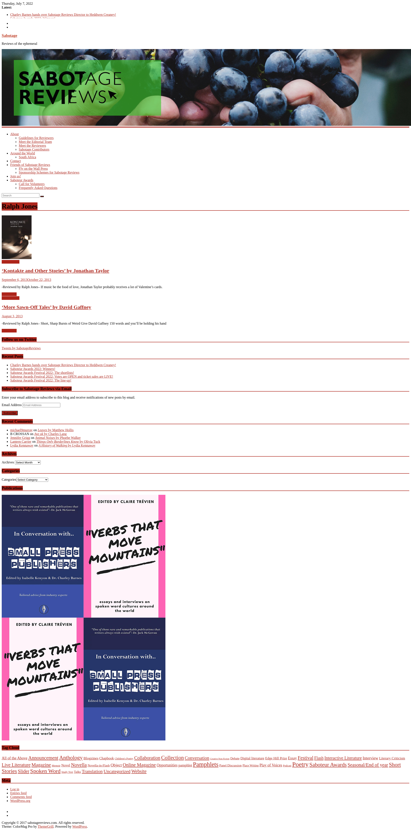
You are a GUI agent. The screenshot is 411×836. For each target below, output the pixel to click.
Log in (14, 789)
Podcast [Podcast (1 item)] (287, 765)
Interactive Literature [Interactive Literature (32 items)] (343, 758)
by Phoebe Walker (58, 438)
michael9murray (21, 430)
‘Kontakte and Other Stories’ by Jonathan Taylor (55, 270)
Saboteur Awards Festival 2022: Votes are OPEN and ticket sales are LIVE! (61, 376)
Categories (9, 479)
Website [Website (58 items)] (139, 771)
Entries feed (18, 793)
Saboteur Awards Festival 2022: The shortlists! (42, 372)
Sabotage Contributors (34, 149)
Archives (8, 462)
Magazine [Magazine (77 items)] (41, 765)
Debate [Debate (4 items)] (234, 758)
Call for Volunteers (32, 184)
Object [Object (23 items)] (116, 765)
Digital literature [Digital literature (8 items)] (252, 758)
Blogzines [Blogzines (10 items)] (91, 758)
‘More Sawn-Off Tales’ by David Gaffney (46, 307)
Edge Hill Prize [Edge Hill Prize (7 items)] (276, 758)
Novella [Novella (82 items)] (79, 765)
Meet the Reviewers (32, 145)
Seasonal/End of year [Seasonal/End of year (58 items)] (367, 765)
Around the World (22, 153)
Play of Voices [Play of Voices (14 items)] (270, 765)
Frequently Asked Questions (38, 188)
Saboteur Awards (21, 180)
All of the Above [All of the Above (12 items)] (14, 758)
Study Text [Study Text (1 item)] (67, 772)
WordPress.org (20, 801)
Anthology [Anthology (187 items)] (71, 758)
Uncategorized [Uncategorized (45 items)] (117, 771)
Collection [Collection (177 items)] (172, 758)
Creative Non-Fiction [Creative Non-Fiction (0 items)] (220, 759)
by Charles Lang (50, 434)
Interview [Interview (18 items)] (370, 758)
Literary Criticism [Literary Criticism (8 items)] (392, 758)
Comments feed (21, 797)
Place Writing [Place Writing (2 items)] (251, 765)
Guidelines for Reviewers (36, 138)
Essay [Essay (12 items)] (292, 758)
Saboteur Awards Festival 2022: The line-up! (40, 380)
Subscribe (9, 413)
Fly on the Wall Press (33, 168)
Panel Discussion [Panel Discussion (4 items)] (230, 765)
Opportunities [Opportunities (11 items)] (167, 765)
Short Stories (10, 262)
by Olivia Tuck (68, 441)
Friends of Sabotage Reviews (30, 165)
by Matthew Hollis (56, 430)
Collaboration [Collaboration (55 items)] (147, 758)
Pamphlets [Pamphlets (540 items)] (206, 764)
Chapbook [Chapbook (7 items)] (106, 758)
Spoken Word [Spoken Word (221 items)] (45, 771)
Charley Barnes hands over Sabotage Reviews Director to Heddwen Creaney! (63, 14)
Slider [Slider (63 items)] (23, 771)
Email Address (12, 405)
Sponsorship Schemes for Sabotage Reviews (49, 172)
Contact (15, 161)
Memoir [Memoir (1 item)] (56, 765)
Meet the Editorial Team (35, 142)
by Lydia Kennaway (67, 445)
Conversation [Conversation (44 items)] (197, 758)
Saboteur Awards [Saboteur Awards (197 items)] (328, 765)
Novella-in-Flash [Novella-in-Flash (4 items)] (99, 765)
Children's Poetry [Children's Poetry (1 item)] (124, 758)
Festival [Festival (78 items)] (306, 758)
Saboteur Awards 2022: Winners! (32, 369)
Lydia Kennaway (21, 445)
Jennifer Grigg (20, 438)
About (14, 134)
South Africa (27, 157)
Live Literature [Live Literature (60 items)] (16, 765)
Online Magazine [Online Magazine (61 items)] (139, 765)
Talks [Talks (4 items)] (77, 772)
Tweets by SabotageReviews (21, 348)
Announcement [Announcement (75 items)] (43, 758)
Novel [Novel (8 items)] (65, 765)
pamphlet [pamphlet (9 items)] (185, 765)
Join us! (15, 176)
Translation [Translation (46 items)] (92, 771)
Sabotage (9, 35)
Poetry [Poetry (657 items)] (300, 764)
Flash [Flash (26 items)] (319, 758)
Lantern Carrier (20, 441)
